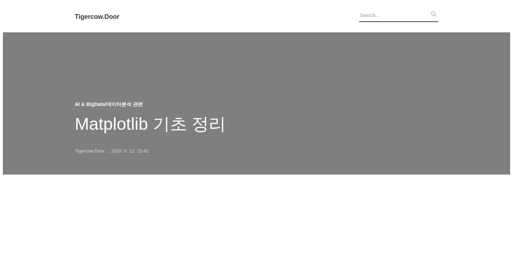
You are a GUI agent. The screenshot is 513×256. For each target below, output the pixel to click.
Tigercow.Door (97, 17)
